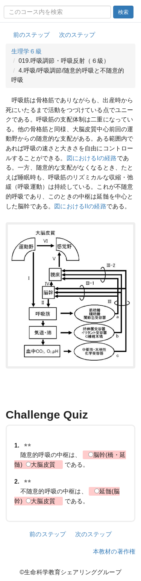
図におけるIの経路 (92, 158)
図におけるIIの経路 (80, 206)
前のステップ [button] (31, 35)
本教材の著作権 (114, 551)
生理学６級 (26, 51)
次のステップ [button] (77, 35)
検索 (123, 12)
